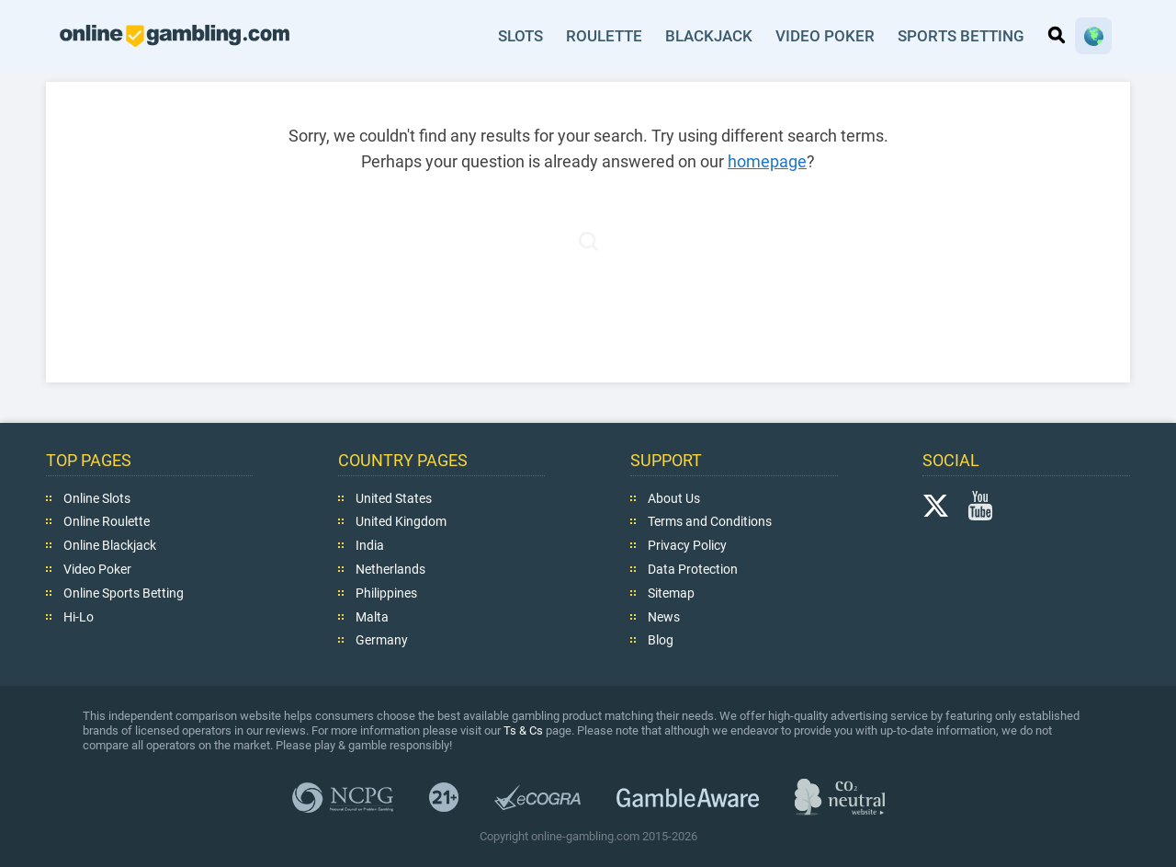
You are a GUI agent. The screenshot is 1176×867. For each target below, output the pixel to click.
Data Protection (693, 569)
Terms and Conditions (710, 521)
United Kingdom (401, 521)
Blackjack (708, 36)
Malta (372, 616)
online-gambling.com (174, 36)
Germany (382, 640)
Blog (660, 640)
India (370, 545)
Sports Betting (961, 36)
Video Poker (825, 36)
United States (394, 497)
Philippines (386, 593)
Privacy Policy (687, 545)
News (664, 616)
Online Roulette (106, 521)
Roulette (604, 36)
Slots (520, 36)
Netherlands (390, 569)
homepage (767, 161)
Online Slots (96, 497)
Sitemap (671, 593)
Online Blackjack (109, 545)
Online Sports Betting (123, 593)
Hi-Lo (78, 616)
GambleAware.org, (687, 796)
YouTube (980, 504)
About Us (674, 497)
